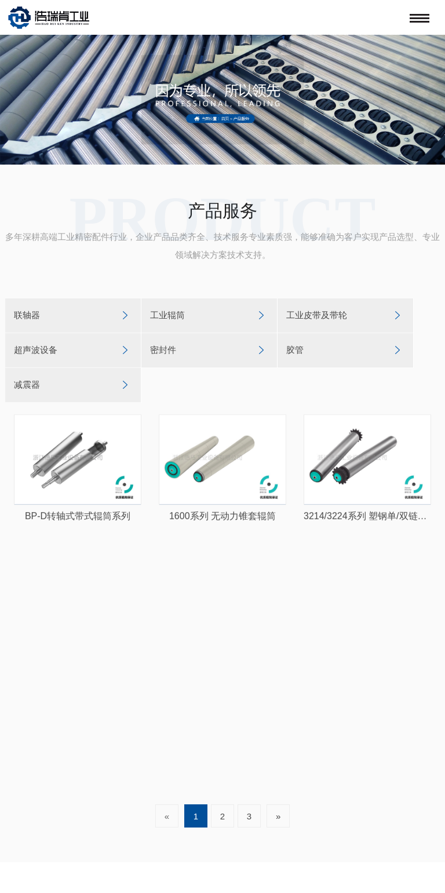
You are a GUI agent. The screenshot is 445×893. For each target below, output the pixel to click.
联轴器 (27, 315)
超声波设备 (35, 350)
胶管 (295, 350)
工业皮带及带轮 (316, 315)
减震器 (27, 384)
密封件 (163, 350)
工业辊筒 (167, 315)
